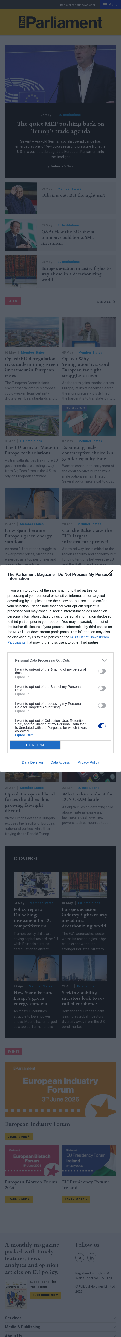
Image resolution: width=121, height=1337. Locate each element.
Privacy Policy (88, 762)
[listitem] (60, 660)
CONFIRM (35, 745)
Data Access (60, 762)
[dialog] (60, 668)
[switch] (102, 671)
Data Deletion (32, 762)
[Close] (111, 575)
